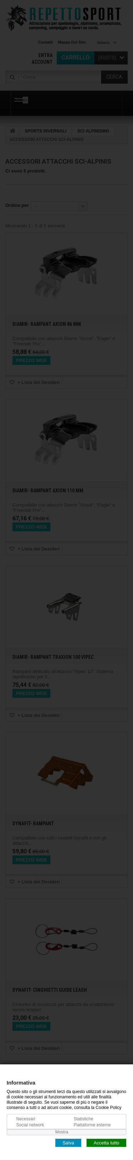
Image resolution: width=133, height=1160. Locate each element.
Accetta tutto (106, 1142)
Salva (68, 1142)
